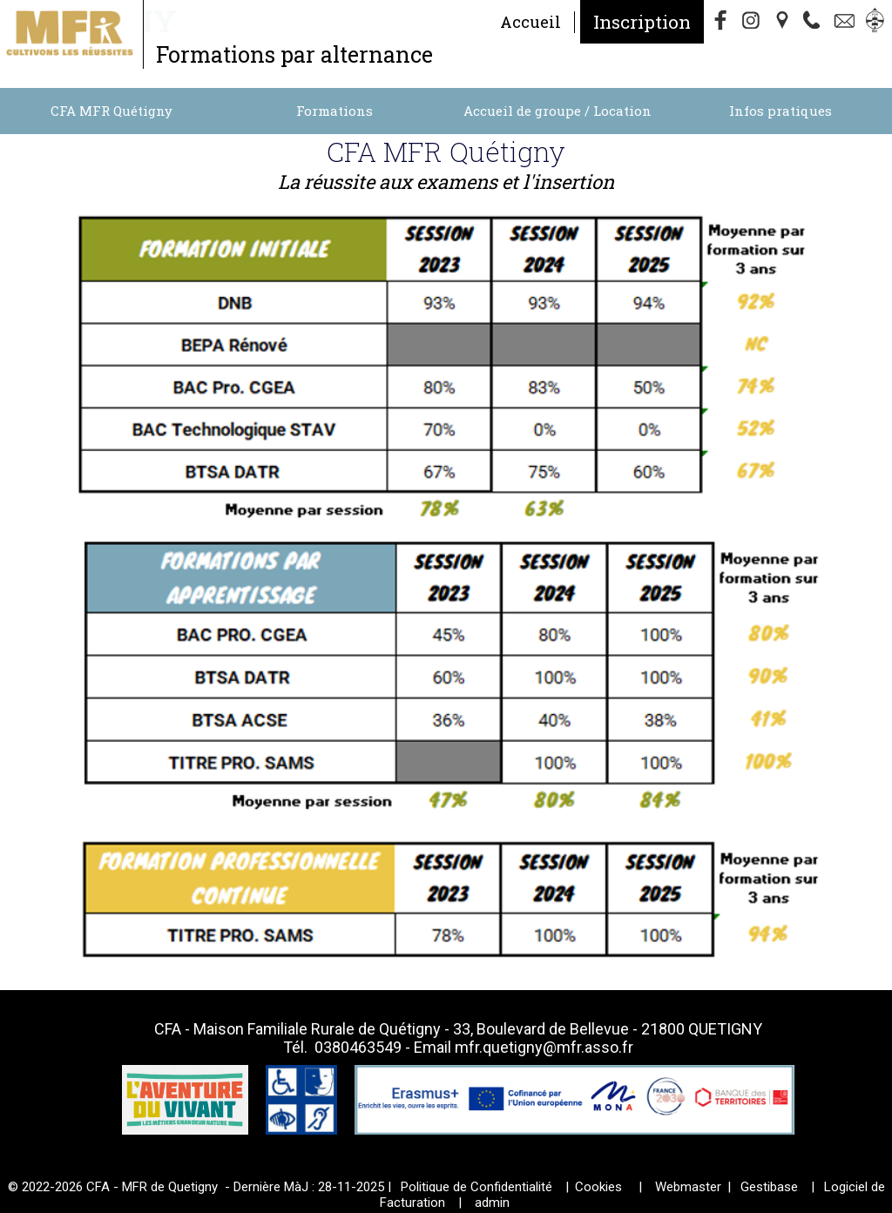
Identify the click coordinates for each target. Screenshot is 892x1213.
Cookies (598, 1187)
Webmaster (688, 1187)
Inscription (642, 22)
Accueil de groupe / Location (557, 110)
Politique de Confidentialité (476, 1187)
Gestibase (769, 1187)
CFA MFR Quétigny (111, 110)
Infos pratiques (780, 110)
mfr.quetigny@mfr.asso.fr (544, 1047)
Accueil (530, 21)
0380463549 (358, 1047)
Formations (334, 110)
